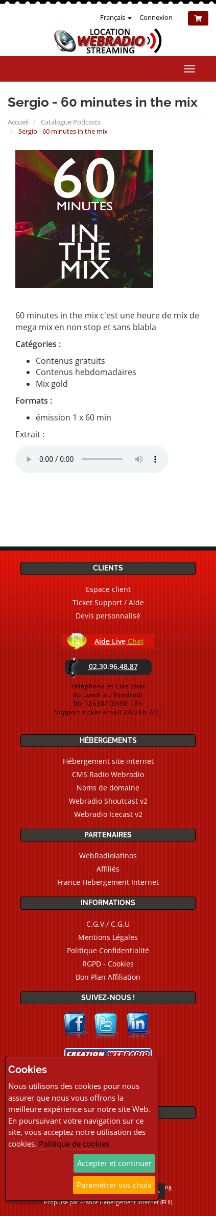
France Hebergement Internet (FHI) (126, 1202)
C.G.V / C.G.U (108, 924)
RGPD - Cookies (108, 964)
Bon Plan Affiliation (108, 977)
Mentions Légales (108, 937)
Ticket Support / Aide (108, 602)
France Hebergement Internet (108, 882)
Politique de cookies (74, 1143)
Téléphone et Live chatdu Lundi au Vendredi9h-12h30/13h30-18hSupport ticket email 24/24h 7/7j (108, 699)
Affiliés (108, 869)
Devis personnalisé (108, 616)
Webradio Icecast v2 (108, 814)
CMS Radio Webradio (108, 774)
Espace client (108, 589)
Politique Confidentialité (108, 950)
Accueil (18, 122)
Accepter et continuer (114, 1163)
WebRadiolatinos (108, 855)
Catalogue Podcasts (71, 122)
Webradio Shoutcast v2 (108, 801)
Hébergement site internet (108, 761)
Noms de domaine (108, 787)
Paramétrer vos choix (114, 1185)
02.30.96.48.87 (113, 666)
